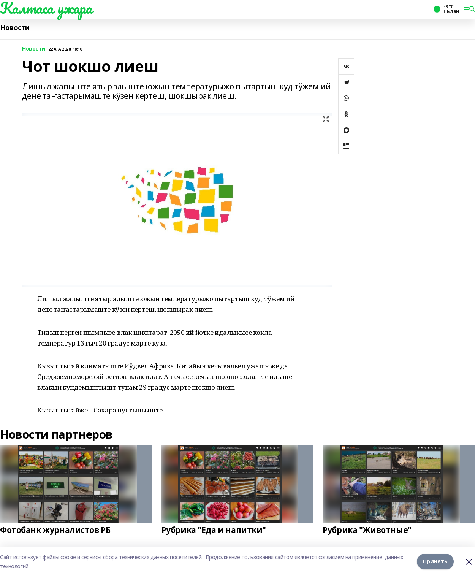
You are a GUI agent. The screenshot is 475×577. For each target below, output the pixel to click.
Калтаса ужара (46, 8)
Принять (435, 561)
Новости (15, 28)
